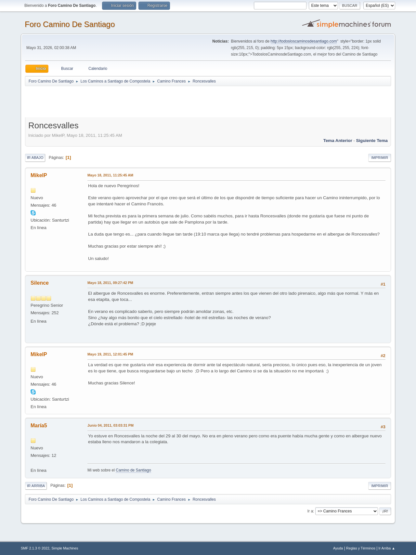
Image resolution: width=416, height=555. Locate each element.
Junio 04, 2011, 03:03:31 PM (110, 425)
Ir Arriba (36, 486)
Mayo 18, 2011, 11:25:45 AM (110, 175)
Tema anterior (337, 140)
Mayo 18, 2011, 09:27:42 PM (110, 283)
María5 (39, 425)
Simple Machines (64, 548)
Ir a (310, 511)
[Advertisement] (139, 101)
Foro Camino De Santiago (70, 24)
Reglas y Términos (360, 548)
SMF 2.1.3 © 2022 (35, 548)
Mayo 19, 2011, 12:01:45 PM (110, 354)
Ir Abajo (35, 158)
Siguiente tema (372, 140)
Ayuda (338, 548)
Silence (40, 283)
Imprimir (379, 158)
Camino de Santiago (133, 470)
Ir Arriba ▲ (387, 548)
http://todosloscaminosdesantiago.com (304, 41)
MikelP (39, 175)
